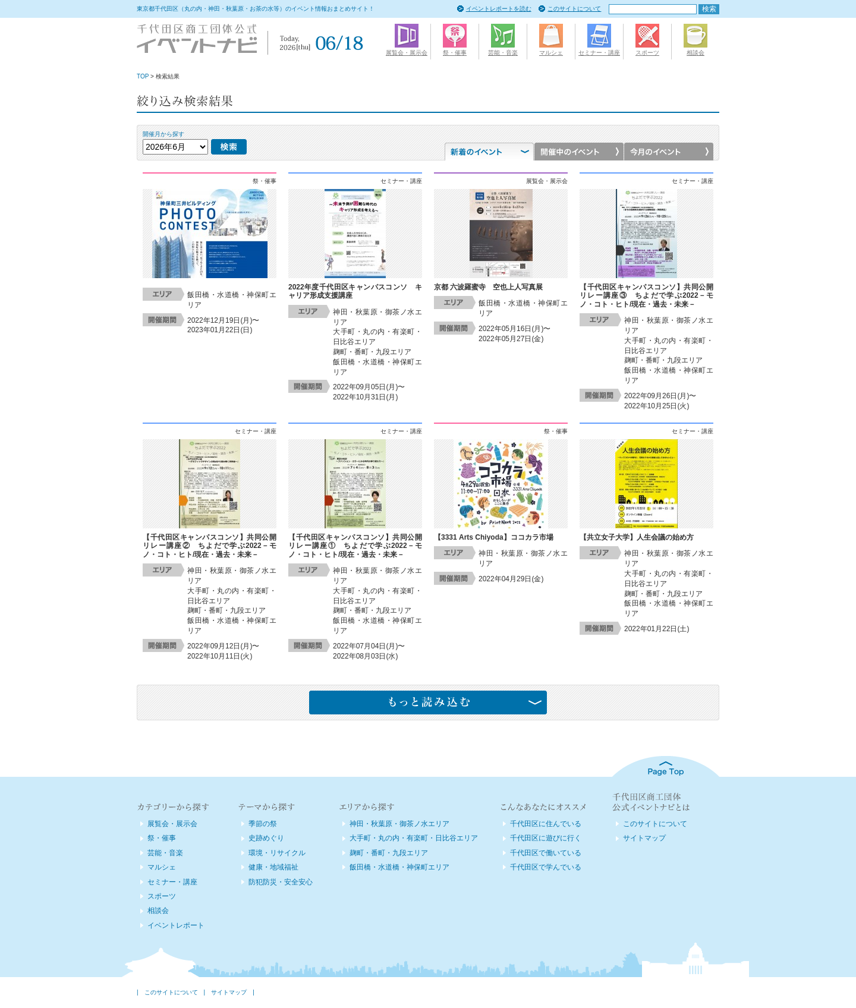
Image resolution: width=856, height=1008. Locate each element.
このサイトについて (574, 8)
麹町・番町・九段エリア (389, 853)
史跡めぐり (266, 838)
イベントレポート (175, 925)
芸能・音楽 (165, 853)
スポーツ (161, 896)
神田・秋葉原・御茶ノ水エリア (399, 824)
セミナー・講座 (172, 882)
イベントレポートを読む (498, 8)
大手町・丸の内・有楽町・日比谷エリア (414, 838)
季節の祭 (262, 824)
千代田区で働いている (545, 853)
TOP (143, 76)
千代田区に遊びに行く (545, 838)
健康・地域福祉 (273, 867)
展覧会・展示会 (172, 824)
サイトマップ (644, 838)
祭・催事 (161, 838)
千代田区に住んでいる (545, 824)
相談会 (158, 910)
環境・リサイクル (277, 853)
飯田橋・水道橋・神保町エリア (399, 867)
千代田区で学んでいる (545, 867)
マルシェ (161, 867)
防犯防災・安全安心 (280, 882)
